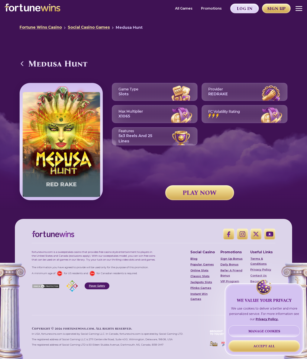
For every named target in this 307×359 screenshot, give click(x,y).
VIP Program (229, 281)
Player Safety (97, 285)
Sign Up (276, 8)
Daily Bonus (229, 264)
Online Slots (199, 270)
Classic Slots (200, 276)
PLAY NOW (199, 193)
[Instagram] (242, 234)
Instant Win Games (199, 296)
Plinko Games (200, 288)
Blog (193, 258)
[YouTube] (269, 234)
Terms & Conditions (258, 261)
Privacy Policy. (267, 319)
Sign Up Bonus (231, 258)
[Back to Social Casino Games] (22, 63)
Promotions (211, 8)
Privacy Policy (260, 269)
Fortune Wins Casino (41, 27)
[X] (256, 234)
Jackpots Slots (201, 282)
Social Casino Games (89, 27)
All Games (184, 8)
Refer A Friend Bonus (231, 273)
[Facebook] (228, 234)
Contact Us (258, 275)
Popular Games (202, 264)
